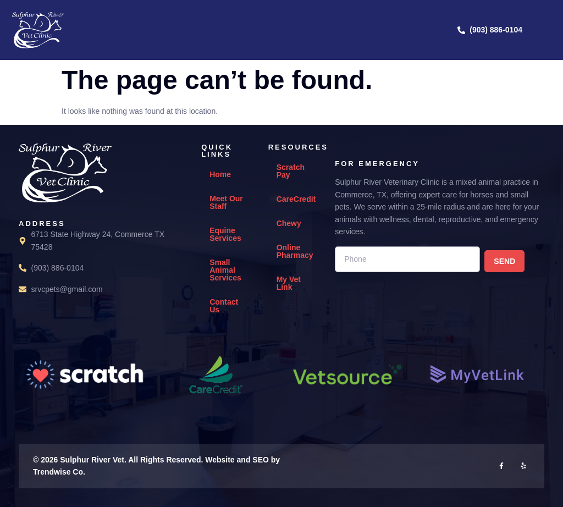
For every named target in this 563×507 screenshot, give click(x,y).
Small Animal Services (225, 270)
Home (220, 174)
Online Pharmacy (295, 251)
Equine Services (225, 234)
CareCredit (296, 199)
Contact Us (223, 305)
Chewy (289, 223)
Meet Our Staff (226, 202)
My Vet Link (289, 283)
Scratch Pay (291, 171)
